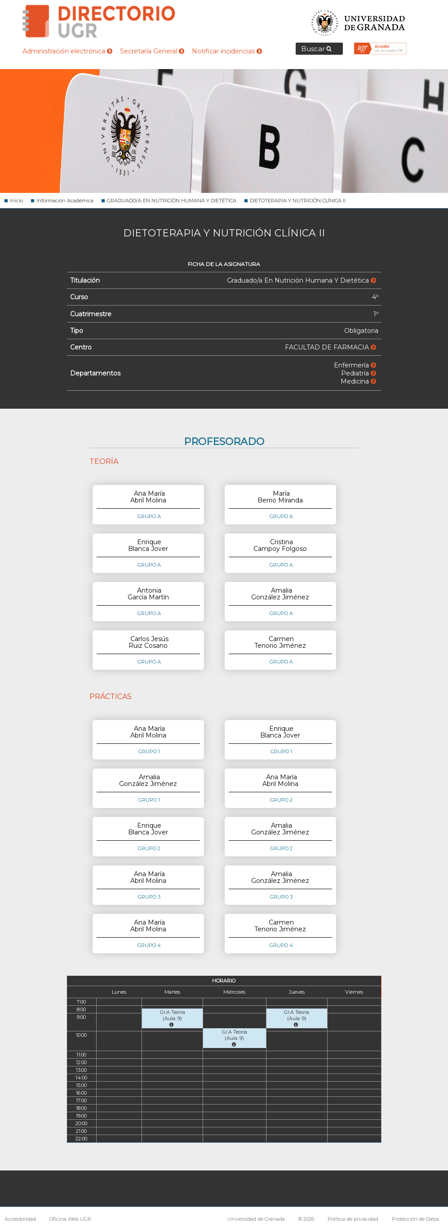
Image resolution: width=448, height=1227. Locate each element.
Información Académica (64, 200)
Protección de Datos (415, 1219)
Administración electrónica (67, 51)
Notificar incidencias (227, 51)
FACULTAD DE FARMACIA (330, 347)
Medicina (358, 381)
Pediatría (358, 373)
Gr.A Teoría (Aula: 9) (172, 1018)
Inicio (16, 200)
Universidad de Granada (358, 20)
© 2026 (306, 1219)
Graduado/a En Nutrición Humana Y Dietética (301, 280)
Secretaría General (152, 51)
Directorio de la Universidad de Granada (98, 21)
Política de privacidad (353, 1219)
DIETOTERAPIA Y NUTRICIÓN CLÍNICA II (298, 200)
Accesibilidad (20, 1219)
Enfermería (355, 365)
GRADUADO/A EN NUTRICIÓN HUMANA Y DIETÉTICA (171, 200)
